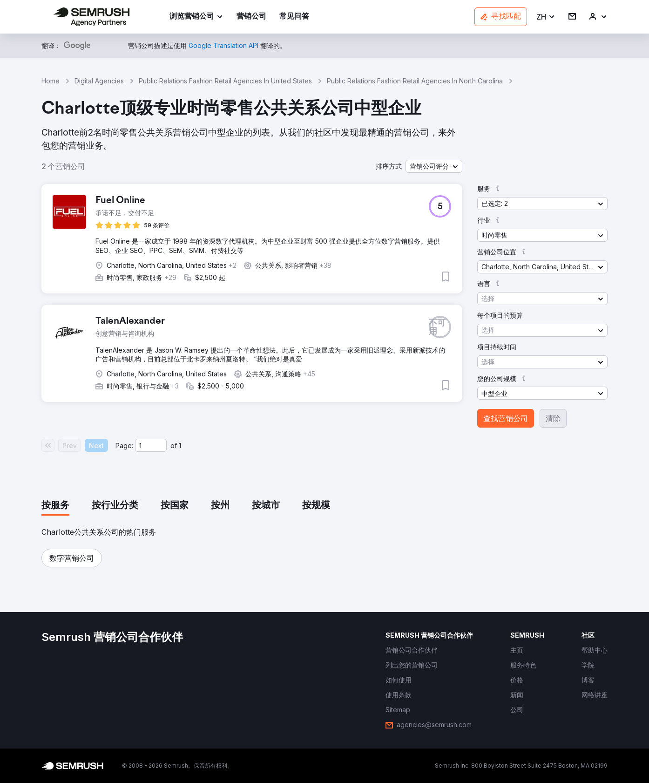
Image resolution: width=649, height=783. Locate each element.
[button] (545, 17)
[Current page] (150, 445)
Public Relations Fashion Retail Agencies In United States (225, 81)
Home (50, 81)
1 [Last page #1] (180, 445)
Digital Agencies (99, 81)
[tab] (55, 506)
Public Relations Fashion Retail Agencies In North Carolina (415, 81)
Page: (124, 445)
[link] (251, 17)
